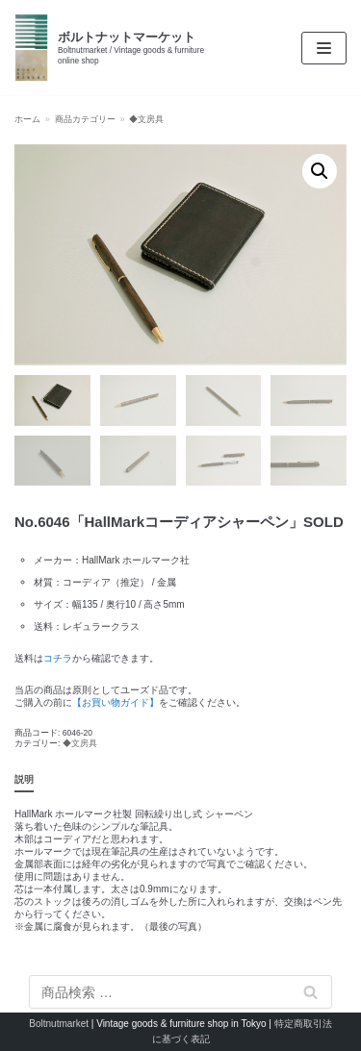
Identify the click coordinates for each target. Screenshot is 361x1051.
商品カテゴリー (85, 119)
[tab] (24, 780)
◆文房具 (146, 119)
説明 (24, 779)
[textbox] (180, 593)
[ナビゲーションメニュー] (324, 48)
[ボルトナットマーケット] (120, 47)
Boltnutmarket (59, 1023)
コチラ (57, 658)
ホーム (27, 119)
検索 (311, 992)
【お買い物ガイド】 (115, 702)
